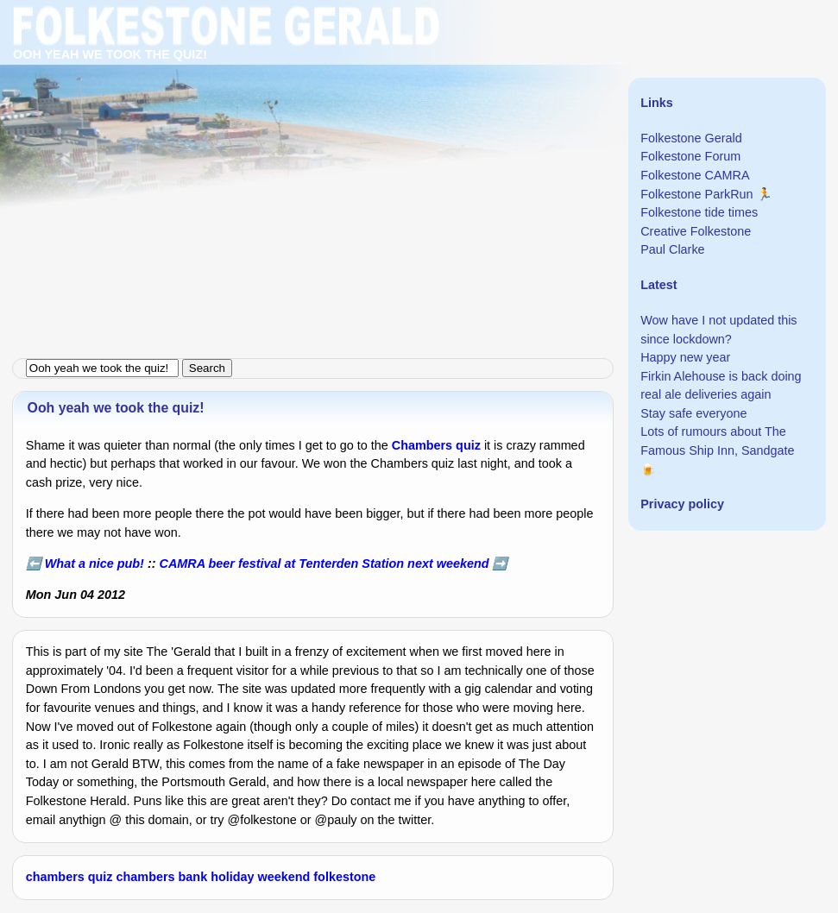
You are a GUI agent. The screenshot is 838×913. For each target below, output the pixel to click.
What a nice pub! (94, 563)
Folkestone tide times (699, 212)
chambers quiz (69, 877)
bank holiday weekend (245, 877)
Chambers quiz (436, 445)
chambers (146, 877)
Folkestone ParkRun (696, 194)
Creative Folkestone (695, 231)
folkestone (344, 877)
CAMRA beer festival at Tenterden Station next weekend (324, 563)
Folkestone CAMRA (694, 175)
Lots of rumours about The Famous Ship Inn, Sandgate (717, 441)
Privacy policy (682, 504)
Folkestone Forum (690, 156)
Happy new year (685, 357)
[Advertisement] (419, 121)
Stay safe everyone (693, 413)
